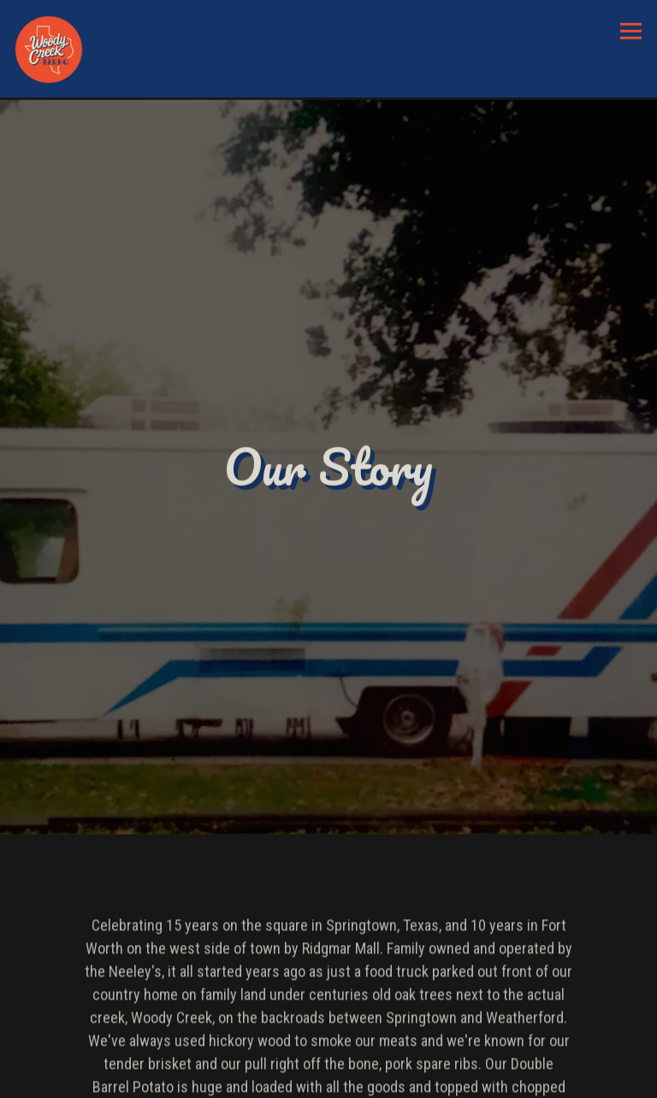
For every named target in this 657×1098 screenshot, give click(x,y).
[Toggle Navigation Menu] (631, 31)
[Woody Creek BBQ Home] (49, 49)
